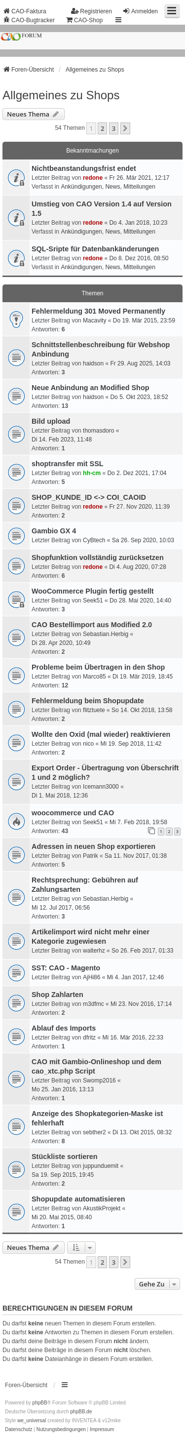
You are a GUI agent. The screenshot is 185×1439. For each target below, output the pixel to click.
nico (88, 743)
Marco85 (94, 676)
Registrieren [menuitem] (91, 11)
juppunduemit (100, 1165)
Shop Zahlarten (57, 995)
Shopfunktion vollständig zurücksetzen (98, 557)
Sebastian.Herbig (105, 634)
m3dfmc (93, 1003)
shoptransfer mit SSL (68, 464)
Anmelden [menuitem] (140, 11)
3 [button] (113, 128)
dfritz (89, 1037)
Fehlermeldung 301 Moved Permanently (98, 311)
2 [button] (102, 128)
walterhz (94, 950)
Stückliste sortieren (65, 1156)
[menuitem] (19, 1429)
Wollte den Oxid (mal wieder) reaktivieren (101, 734)
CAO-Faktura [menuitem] (24, 11)
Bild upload (51, 421)
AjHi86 (91, 977)
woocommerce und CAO (73, 813)
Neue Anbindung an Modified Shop (90, 388)
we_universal (31, 1420)
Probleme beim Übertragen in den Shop (98, 667)
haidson (93, 363)
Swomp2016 (99, 1080)
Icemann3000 (101, 786)
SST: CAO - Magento (66, 968)
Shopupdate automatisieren (78, 1199)
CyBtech (94, 540)
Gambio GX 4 (54, 531)
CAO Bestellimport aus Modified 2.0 (92, 625)
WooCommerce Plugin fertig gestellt (93, 591)
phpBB (40, 1402)
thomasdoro (98, 430)
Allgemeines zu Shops (60, 95)
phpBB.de (81, 1411)
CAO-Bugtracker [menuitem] (28, 20)
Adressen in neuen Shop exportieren (93, 846)
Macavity (94, 320)
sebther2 (94, 1132)
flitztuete (94, 710)
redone (93, 177)
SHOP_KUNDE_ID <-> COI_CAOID (89, 497)
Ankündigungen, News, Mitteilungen (108, 186)
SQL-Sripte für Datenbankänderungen (95, 249)
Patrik (90, 855)
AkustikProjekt (101, 1208)
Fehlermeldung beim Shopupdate (88, 701)
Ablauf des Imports (64, 1028)
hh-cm (92, 473)
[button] (125, 128)
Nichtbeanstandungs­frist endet (84, 168)
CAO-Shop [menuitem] (84, 20)
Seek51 (93, 600)
